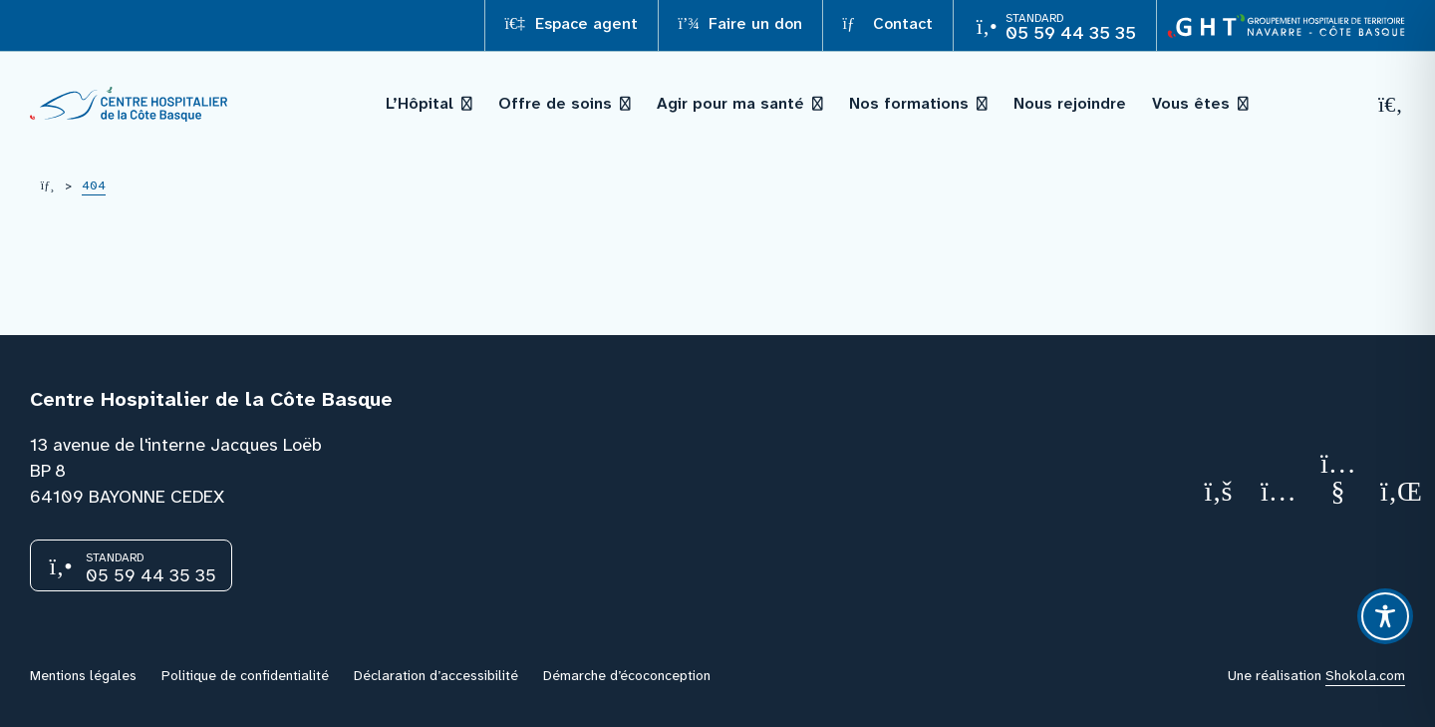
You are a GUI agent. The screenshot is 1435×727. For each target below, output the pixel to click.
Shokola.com (1365, 675)
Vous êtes (1191, 103)
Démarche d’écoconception (627, 675)
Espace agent (571, 23)
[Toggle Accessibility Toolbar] (1385, 616)
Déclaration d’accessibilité (436, 675)
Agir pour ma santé (730, 103)
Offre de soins (555, 103)
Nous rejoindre (1069, 103)
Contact (888, 23)
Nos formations (909, 103)
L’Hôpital (419, 103)
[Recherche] (1391, 104)
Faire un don (740, 23)
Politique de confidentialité (245, 675)
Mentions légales (83, 675)
